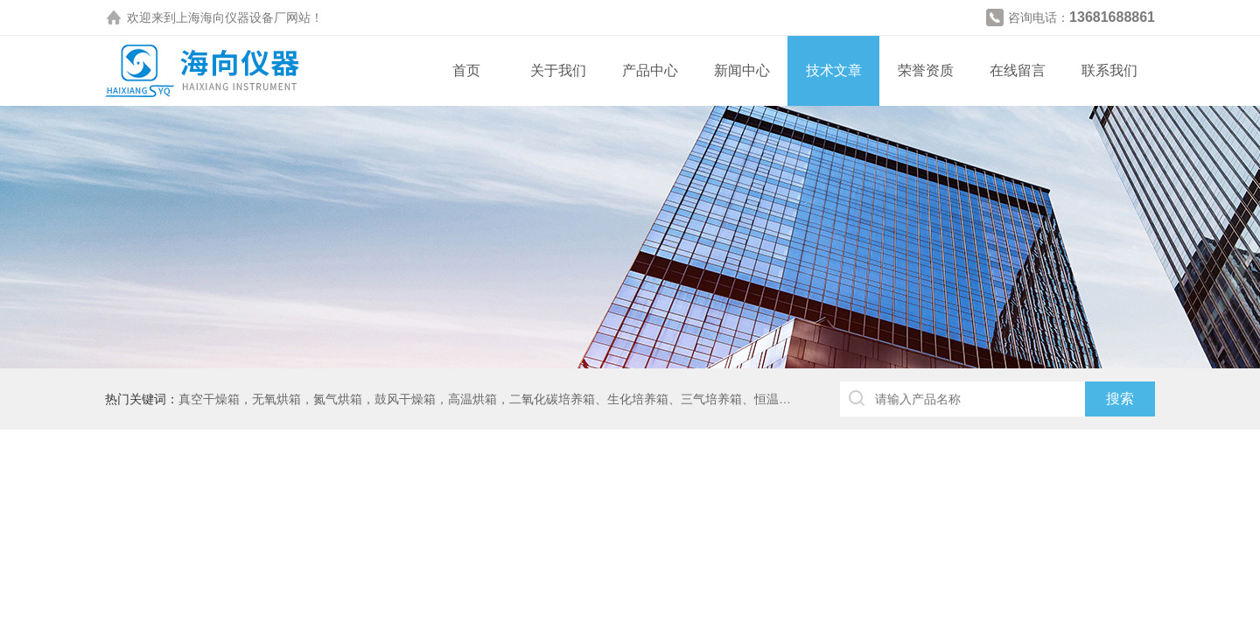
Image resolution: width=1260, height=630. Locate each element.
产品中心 (650, 70)
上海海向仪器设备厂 (231, 17)
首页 (466, 70)
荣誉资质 (926, 70)
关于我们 (558, 70)
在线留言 (1018, 70)
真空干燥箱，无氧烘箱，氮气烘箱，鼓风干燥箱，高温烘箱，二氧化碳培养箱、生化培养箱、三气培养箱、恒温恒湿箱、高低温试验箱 (539, 399)
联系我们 (1110, 70)
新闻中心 (742, 70)
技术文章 (834, 70)
